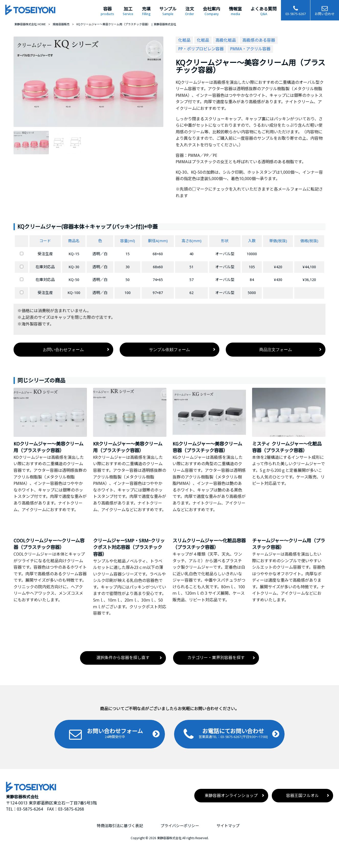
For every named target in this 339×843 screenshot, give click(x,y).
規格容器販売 (61, 24)
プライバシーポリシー (180, 826)
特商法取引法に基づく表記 (120, 826)
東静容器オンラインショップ (231, 795)
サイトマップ (228, 826)
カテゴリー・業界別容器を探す (216, 657)
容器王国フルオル (302, 795)
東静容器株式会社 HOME (30, 24)
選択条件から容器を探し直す (123, 657)
